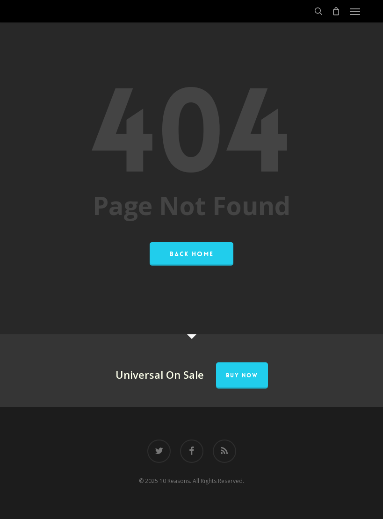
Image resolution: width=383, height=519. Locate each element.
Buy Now (242, 375)
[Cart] (336, 11)
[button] (355, 11)
